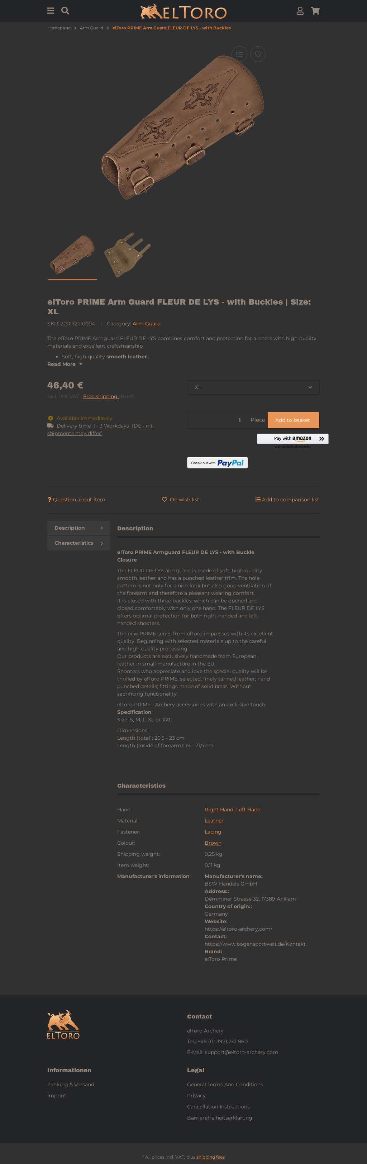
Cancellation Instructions (218, 1106)
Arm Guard (147, 323)
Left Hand (248, 809)
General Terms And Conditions (225, 1084)
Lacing (213, 832)
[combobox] (253, 387)
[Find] (65, 11)
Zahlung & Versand (70, 1084)
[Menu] (50, 11)
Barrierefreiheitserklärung (219, 1118)
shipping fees (210, 1157)
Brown (213, 843)
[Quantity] (217, 420)
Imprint (56, 1095)
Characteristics (78, 543)
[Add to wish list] (258, 54)
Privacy (196, 1095)
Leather (214, 820)
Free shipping (101, 396)
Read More (64, 364)
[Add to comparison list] (239, 54)
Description (78, 528)
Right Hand (219, 809)
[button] (300, 11)
